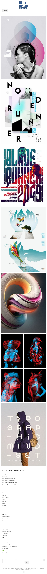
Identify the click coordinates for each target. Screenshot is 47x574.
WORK (3, 503)
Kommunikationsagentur (7, 544)
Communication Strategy (7, 518)
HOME (3, 512)
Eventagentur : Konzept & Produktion (9, 546)
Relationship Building (6, 516)
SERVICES (4, 501)
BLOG (3, 507)
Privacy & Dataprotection (7, 554)
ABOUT (3, 499)
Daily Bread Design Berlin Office (8, 480)
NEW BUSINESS (5, 497)
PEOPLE (4, 505)
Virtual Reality (5, 533)
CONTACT (4, 495)
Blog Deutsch (5, 539)
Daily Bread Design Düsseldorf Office (9, 482)
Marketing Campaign (6, 520)
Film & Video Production (7, 522)
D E (3, 509)
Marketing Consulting (6, 531)
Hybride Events (5, 548)
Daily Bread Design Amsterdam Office (9, 484)
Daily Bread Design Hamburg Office (9, 478)
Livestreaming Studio (6, 542)
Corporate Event (5, 524)
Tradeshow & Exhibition (7, 527)
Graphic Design (5, 529)
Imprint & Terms (5, 552)
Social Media (4, 535)
